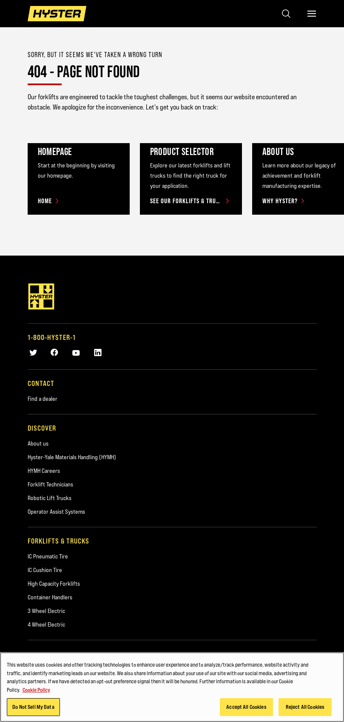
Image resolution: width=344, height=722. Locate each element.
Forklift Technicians (50, 484)
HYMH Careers (44, 470)
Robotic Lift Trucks (49, 498)
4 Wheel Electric (46, 624)
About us (38, 443)
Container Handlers (50, 597)
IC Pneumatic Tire (48, 556)
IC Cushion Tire (45, 570)
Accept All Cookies (246, 706)
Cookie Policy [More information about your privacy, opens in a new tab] (36, 689)
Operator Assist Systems (56, 511)
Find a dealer (42, 398)
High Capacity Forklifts (54, 583)
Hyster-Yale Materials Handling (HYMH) (72, 457)
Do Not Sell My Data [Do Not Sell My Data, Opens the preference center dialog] (33, 706)
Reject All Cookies (305, 706)
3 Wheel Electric (46, 610)
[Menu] (312, 14)
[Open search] (286, 13)
